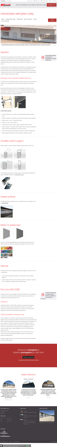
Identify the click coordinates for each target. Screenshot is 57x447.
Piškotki (11, 441)
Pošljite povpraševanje (28, 357)
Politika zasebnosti (17, 441)
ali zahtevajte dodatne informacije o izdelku (28, 360)
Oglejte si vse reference (28, 379)
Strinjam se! (27, 446)
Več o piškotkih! (28, 446)
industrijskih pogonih (19, 174)
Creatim (55, 441)
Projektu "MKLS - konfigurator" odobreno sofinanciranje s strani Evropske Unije (30, 422)
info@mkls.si (37, 0)
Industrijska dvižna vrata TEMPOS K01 (46, 422)
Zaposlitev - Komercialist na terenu (30, 412)
